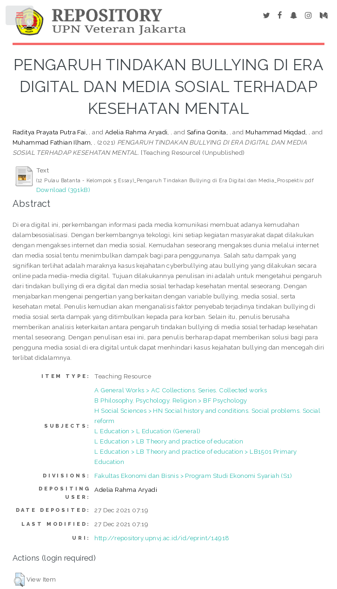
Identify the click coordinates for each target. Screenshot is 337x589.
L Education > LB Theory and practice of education (168, 441)
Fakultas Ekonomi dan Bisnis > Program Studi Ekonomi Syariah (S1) (193, 475)
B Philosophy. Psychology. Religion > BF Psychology (170, 400)
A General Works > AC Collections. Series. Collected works (180, 390)
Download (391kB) (63, 189)
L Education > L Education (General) (147, 431)
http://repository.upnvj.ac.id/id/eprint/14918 (161, 538)
